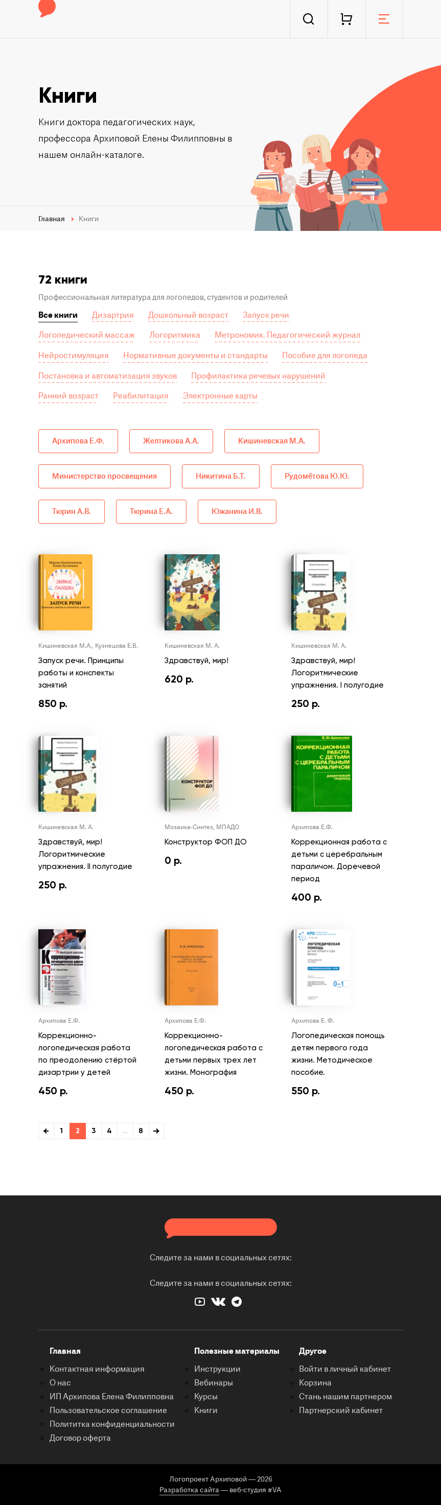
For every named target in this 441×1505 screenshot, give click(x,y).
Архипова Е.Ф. (78, 441)
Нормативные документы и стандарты (195, 355)
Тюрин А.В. (71, 511)
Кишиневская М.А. (272, 441)
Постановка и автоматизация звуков (107, 376)
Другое (313, 1351)
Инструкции (217, 1369)
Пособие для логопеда (324, 355)
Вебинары (213, 1383)
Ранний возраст (68, 396)
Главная (65, 1351)
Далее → (157, 1131)
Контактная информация (97, 1369)
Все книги (58, 315)
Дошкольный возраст (188, 315)
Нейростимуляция (73, 355)
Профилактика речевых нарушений (258, 376)
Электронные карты (220, 396)
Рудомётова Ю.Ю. (317, 476)
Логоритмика (174, 335)
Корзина (315, 1383)
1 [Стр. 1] (61, 1130)
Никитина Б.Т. (221, 476)
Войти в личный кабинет (345, 1369)
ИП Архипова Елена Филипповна (112, 1396)
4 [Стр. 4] (109, 1130)
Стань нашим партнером (345, 1396)
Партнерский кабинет (341, 1410)
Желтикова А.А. (171, 441)
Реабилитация (141, 396)
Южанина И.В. (237, 511)
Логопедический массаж (86, 335)
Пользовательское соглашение (108, 1410)
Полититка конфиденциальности (112, 1424)
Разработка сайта (189, 1490)
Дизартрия (113, 315)
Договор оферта (80, 1438)
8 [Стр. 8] (140, 1130)
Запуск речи (266, 315)
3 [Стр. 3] (93, 1130)
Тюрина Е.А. (151, 511)
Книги (206, 1410)
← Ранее (46, 1131)
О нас (60, 1383)
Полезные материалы (237, 1351)
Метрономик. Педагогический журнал (287, 335)
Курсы (206, 1396)
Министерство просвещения (104, 476)
